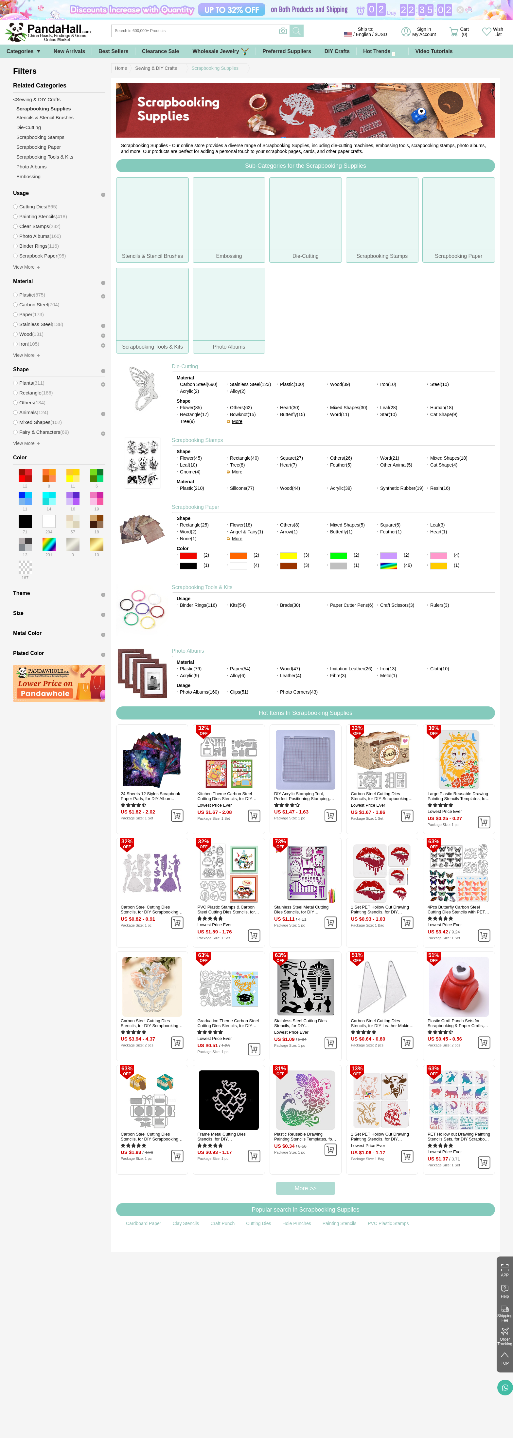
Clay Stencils (185, 1223)
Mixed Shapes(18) (449, 458)
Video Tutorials (433, 51)
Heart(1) (438, 531)
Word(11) (339, 414)
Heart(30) (289, 407)
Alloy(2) (237, 391)
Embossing (28, 176)
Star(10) (388, 414)
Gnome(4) (190, 471)
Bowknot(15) (243, 414)
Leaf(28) (388, 407)
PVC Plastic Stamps (388, 1223)
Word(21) (389, 458)
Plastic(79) (191, 668)
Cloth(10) (439, 668)
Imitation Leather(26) (351, 668)
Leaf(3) (437, 524)
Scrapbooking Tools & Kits (202, 587)
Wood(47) (290, 668)
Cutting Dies (258, 1223)
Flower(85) (191, 407)
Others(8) (289, 524)
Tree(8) (237, 465)
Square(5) (390, 524)
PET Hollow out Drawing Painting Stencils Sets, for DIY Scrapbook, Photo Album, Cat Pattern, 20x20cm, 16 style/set (459, 1136)
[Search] (227, 31)
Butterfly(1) (341, 531)
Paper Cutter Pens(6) (351, 605)
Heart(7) (288, 465)
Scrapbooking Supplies (215, 68)
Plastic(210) (192, 488)
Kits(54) (238, 605)
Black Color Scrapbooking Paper (188, 566)
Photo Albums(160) (199, 692)
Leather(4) (290, 675)
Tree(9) (187, 421)
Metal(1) (388, 675)
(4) (456, 555)
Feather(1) (390, 531)
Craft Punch (222, 1223)
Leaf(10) (188, 465)
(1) (206, 565)
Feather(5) (340, 465)
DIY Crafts (337, 51)
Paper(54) (240, 668)
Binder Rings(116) (198, 605)
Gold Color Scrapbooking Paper (438, 566)
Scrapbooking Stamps (197, 440)
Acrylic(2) (189, 391)
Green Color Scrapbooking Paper (338, 555)
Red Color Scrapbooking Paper (188, 555)
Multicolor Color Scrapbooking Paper (388, 566)
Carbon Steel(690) (198, 384)
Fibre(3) (338, 675)
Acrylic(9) (189, 675)
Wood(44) (290, 488)
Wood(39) (340, 384)
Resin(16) (440, 488)
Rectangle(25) (194, 524)
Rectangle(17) (194, 414)
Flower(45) (191, 458)
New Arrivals (69, 51)
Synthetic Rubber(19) (401, 488)
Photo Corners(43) (299, 692)
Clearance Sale (160, 51)
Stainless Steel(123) (250, 384)
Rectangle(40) (244, 458)
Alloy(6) (237, 675)
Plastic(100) (292, 384)
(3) (306, 555)
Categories (20, 51)
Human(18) (441, 407)
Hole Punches (297, 1223)
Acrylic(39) (341, 488)
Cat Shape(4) (443, 465)
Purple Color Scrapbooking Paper (388, 555)
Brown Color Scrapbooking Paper (288, 566)
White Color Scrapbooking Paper (238, 566)
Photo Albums (188, 651)
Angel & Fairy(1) (246, 531)
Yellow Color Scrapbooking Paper (288, 555)
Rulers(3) (439, 605)
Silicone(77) (242, 488)
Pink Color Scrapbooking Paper (438, 555)
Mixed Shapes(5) (347, 524)
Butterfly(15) (292, 414)
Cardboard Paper (143, 1223)
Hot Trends (382, 51)
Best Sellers (113, 51)
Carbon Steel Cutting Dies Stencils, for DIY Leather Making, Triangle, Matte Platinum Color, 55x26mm (382, 1023)
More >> (305, 1188)
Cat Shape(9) (443, 414)
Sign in (424, 32)
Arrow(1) (289, 531)
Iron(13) (388, 668)
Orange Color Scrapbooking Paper (238, 555)
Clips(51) (239, 692)
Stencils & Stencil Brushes (45, 117)
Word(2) (188, 531)
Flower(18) (241, 524)
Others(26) (341, 458)
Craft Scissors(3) (397, 605)
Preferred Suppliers (286, 51)
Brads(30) (290, 605)
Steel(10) (439, 384)
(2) (206, 555)
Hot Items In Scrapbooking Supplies (305, 713)
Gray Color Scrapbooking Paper (338, 566)
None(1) (188, 538)
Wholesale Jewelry (221, 51)
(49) (408, 565)
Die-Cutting (185, 366)
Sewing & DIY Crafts (156, 68)
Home (121, 68)
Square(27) (291, 458)
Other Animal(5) (396, 465)
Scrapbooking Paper (195, 507)
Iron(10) (388, 384)
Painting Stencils (340, 1223)
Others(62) (241, 407)
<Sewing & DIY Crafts (37, 99)
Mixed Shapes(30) (348, 407)
